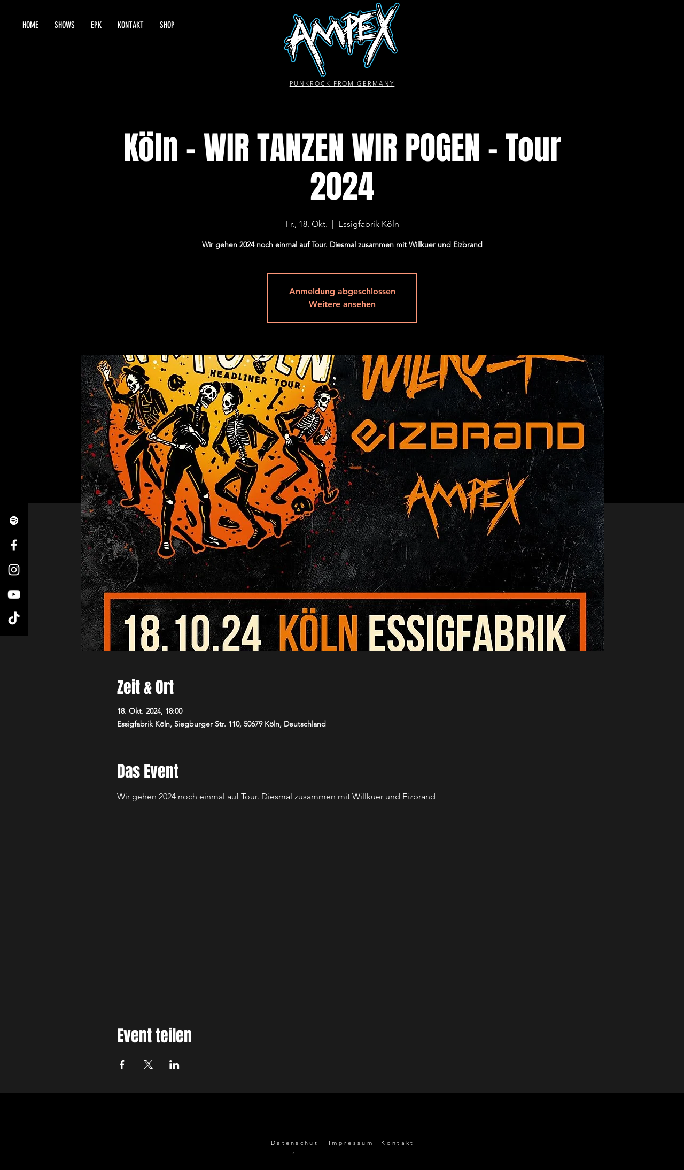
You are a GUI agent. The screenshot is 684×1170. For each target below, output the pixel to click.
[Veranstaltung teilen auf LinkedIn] (174, 1064)
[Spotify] (13, 520)
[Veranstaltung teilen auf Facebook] (122, 1064)
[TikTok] (13, 618)
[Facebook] (13, 545)
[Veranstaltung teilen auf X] (148, 1064)
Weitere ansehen (342, 304)
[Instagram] (13, 569)
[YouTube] (13, 594)
